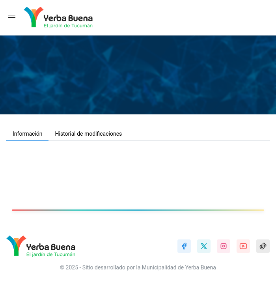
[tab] (27, 134)
